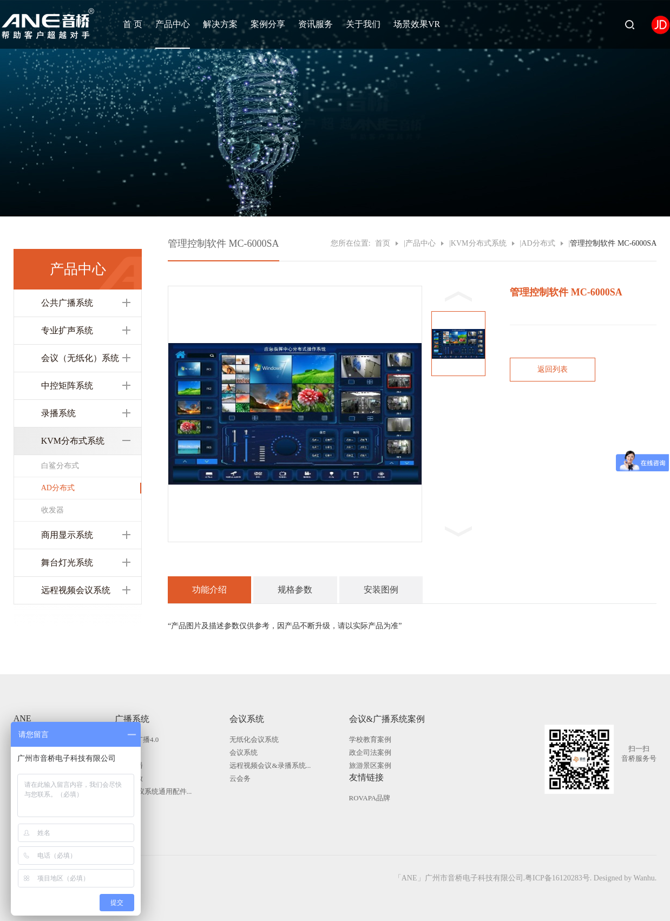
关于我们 (363, 24)
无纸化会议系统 (254, 739)
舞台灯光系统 (67, 562)
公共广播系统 (67, 302)
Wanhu (643, 878)
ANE (22, 718)
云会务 (240, 778)
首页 (382, 243)
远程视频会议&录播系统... (270, 765)
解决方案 (220, 24)
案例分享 (268, 24)
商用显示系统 (67, 535)
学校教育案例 (370, 739)
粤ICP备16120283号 (557, 878)
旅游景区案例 (370, 765)
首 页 (132, 24)
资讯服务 (315, 24)
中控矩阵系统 (67, 385)
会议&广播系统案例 (387, 718)
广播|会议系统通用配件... (153, 791)
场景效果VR (416, 24)
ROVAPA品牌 (370, 798)
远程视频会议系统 (75, 590)
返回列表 (552, 369)
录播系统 (58, 413)
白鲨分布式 (60, 466)
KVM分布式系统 (72, 440)
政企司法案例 (370, 752)
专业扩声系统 (67, 330)
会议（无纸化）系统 (80, 358)
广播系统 (132, 718)
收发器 (52, 510)
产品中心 (172, 24)
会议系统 (246, 718)
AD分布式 (58, 488)
